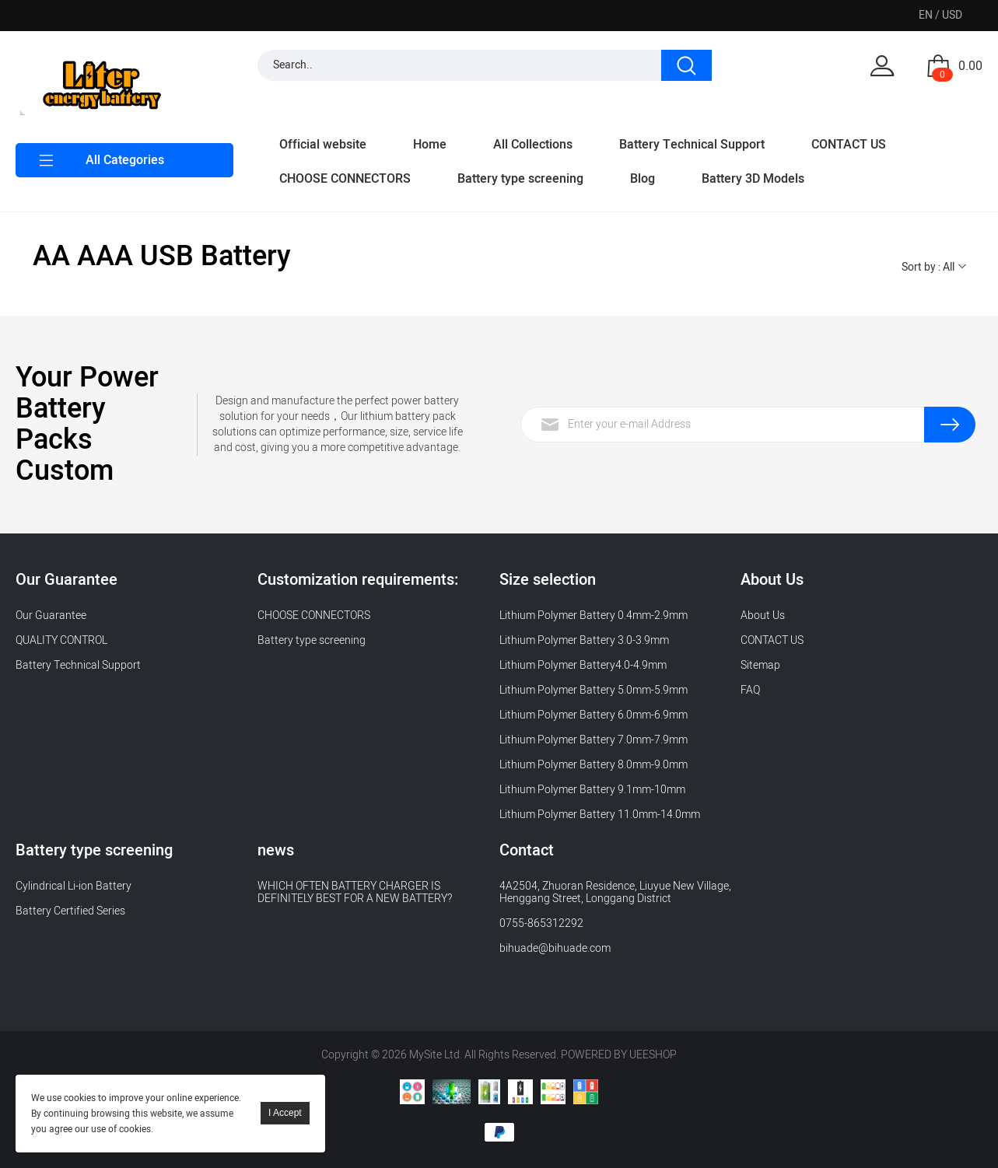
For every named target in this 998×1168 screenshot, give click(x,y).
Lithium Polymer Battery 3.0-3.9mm (584, 640)
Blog (642, 179)
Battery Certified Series (70, 911)
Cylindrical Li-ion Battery (73, 886)
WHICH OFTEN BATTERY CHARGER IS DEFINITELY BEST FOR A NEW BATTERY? (354, 892)
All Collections (533, 144)
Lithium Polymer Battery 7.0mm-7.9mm (593, 740)
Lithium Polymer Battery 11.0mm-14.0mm (599, 814)
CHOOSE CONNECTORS (345, 179)
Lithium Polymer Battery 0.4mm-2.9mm (593, 615)
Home (429, 144)
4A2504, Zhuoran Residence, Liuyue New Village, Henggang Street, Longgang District (615, 892)
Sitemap (760, 665)
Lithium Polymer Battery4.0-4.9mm (583, 665)
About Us (763, 615)
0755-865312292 (541, 923)
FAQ (750, 690)
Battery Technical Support (692, 144)
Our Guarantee (51, 615)
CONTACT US (848, 144)
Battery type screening (520, 179)
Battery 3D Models (753, 179)
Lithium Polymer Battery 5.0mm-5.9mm (593, 690)
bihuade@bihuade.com (555, 948)
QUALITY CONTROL (63, 640)
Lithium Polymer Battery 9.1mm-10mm (592, 790)
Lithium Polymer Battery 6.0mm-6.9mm (593, 715)
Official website (322, 144)
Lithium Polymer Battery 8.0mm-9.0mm (593, 765)
